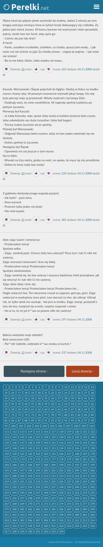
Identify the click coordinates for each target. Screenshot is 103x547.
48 (39, 403)
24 (65, 392)
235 (38, 487)
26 (23, 69)
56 (92, 403)
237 (53, 487)
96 (79, 420)
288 (77, 509)
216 (77, 475)
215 (69, 475)
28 (92, 392)
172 (14, 459)
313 (85, 520)
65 (59, 409)
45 (19, 403)
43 (6, 403)
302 (92, 514)
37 (59, 398)
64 (52, 409)
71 (6, 414)
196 (14, 470)
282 (30, 509)
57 (6, 409)
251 (69, 492)
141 (53, 442)
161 (22, 453)
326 (92, 525)
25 (72, 392)
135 (6, 442)
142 (61, 442)
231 (6, 487)
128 (45, 437)
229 (85, 481)
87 (19, 420)
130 (61, 437)
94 (65, 420)
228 (77, 481)
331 (38, 531)
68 (79, 409)
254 (92, 492)
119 (69, 431)
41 (85, 398)
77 (45, 414)
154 (61, 448)
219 (6, 481)
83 (85, 414)
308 (45, 520)
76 (39, 414)
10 (65, 387)
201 (53, 470)
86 (12, 420)
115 (38, 431)
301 (85, 514)
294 (30, 514)
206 (92, 470)
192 (77, 464)
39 (72, 398)
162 (30, 453)
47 (32, 403)
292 (14, 514)
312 (77, 520)
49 (45, 403)
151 (38, 448)
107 (68, 426)
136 (14, 442)
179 (69, 459)
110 (91, 426)
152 (45, 448)
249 (53, 492)
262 (61, 498)
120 (77, 431)
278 (92, 503)
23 (23, 173)
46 (26, 403)
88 (26, 420)
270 (30, 503)
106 (60, 426)
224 (45, 481)
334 (61, 531)
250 (61, 492)
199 (38, 470)
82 (79, 414)
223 (38, 481)
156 (77, 448)
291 (6, 514)
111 (6, 431)
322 (61, 525)
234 (30, 487)
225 (53, 481)
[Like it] (36, 69)
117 (53, 431)
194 (92, 464)
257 (22, 498)
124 (14, 437)
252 (77, 492)
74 (26, 414)
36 (52, 398)
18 (26, 392)
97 (85, 420)
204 (77, 470)
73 (19, 414)
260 (45, 498)
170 (92, 453)
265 (85, 498)
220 (14, 481)
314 (92, 520)
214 (61, 475)
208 (14, 475)
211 (38, 475)
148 (14, 448)
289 (85, 509)
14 (92, 387)
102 (29, 426)
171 (6, 459)
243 (6, 492)
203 (69, 470)
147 (6, 448)
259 (38, 498)
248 (45, 492)
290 (92, 509)
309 (53, 520)
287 (69, 509)
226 (61, 481)
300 (77, 514)
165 (53, 453)
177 (53, 459)
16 (12, 392)
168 (77, 453)
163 (38, 453)
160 (14, 453)
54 (79, 403)
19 (32, 392)
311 (69, 520)
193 (85, 464)
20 (39, 392)
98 (92, 420)
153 (53, 448)
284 (45, 509)
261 (53, 498)
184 (14, 464)
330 (30, 531)
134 (92, 437)
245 (22, 492)
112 (14, 431)
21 (23, 219)
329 (22, 531)
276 (77, 503)
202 (61, 470)
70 (92, 409)
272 (45, 503)
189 (53, 464)
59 (19, 409)
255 (6, 498)
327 (6, 531)
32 (26, 398)
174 (30, 459)
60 (26, 409)
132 (77, 437)
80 (65, 414)
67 (72, 409)
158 (92, 448)
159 (6, 453)
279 (6, 509)
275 (69, 503)
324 (77, 525)
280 (14, 509)
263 (69, 498)
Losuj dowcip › (83, 371)
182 (92, 459)
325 (85, 525)
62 (39, 409)
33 (32, 398)
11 (72, 387)
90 (39, 420)
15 (23, 319)
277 (85, 503)
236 (45, 487)
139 (38, 442)
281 (22, 509)
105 (52, 426)
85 (6, 420)
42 (92, 398)
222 (30, 481)
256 (14, 498)
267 (6, 503)
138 (30, 442)
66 (65, 409)
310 (61, 520)
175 (38, 459)
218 (92, 475)
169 (85, 453)
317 (22, 525)
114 (30, 431)
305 (22, 520)
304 (14, 520)
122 (92, 431)
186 (30, 464)
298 (61, 514)
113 (22, 431)
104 (44, 426)
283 (38, 509)
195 (6, 470)
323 (69, 525)
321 (53, 525)
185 (22, 464)
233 (22, 487)
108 (76, 426)
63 (45, 409)
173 (22, 459)
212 (45, 475)
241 (85, 487)
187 (38, 464)
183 (6, 464)
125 (22, 437)
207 (6, 475)
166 (61, 453)
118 (61, 431)
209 (22, 475)
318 (30, 525)
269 (22, 503)
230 (92, 481)
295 (38, 514)
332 (45, 531)
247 (38, 492)
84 (92, 414)
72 (12, 414)
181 (85, 459)
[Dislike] (48, 69)
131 (69, 437)
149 (22, 448)
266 (92, 498)
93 (59, 420)
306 (30, 520)
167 (69, 453)
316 (14, 525)
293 (22, 514)
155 (69, 448)
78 (52, 414)
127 (38, 437)
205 (85, 470)
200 (45, 470)
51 (59, 403)
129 (53, 437)
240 (77, 487)
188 (45, 464)
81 (72, 414)
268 (14, 503)
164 (45, 453)
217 (85, 475)
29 (6, 398)
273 (53, 503)
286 (61, 509)
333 (53, 531)
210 (30, 475)
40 (79, 398)
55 (85, 403)
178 (61, 459)
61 (32, 409)
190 (61, 464)
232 (14, 487)
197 (22, 470)
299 (69, 514)
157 (85, 448)
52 (65, 403)
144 (77, 442)
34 (39, 398)
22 (52, 392)
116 (45, 431)
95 (72, 420)
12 (23, 352)
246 (30, 492)
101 (21, 426)
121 (85, 431)
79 (59, 414)
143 (69, 442)
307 (38, 520)
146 (92, 442)
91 (45, 420)
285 (53, 509)
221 (22, 481)
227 (69, 481)
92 (52, 420)
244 (14, 492)
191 (69, 464)
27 (85, 392)
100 (13, 426)
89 (32, 420)
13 (85, 387)
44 (12, 403)
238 (61, 487)
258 (30, 498)
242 (92, 487)
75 (32, 414)
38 (65, 398)
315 (6, 525)
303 (6, 520)
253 (85, 492)
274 (61, 503)
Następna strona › (34, 371)
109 (83, 426)
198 (30, 470)
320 (45, 525)
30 (12, 398)
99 (6, 426)
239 (69, 487)
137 (22, 442)
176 (45, 459)
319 (38, 525)
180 (77, 459)
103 (36, 426)
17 (19, 392)
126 (30, 437)
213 (53, 475)
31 (19, 398)
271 (38, 503)
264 (77, 498)
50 (52, 403)
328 (14, 531)
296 (45, 514)
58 (12, 409)
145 (85, 442)
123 (6, 437)
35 (45, 398)
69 (85, 409)
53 (72, 403)
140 (45, 442)
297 (53, 514)
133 (85, 437)
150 (30, 448)
